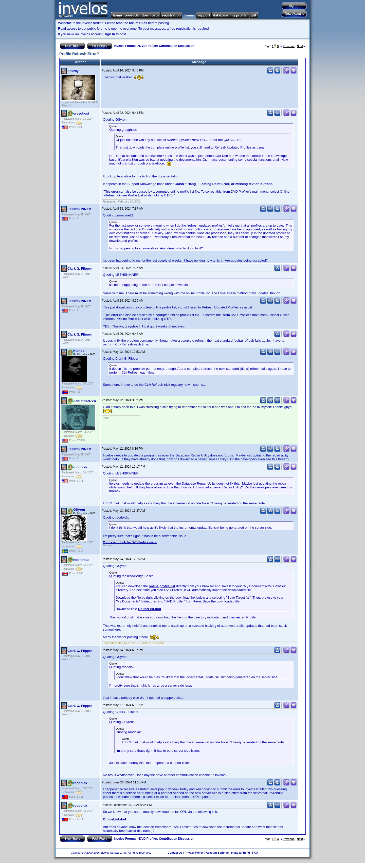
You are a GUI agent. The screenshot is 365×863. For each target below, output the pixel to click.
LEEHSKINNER (79, 209)
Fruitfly (73, 71)
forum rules (138, 23)
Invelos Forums (125, 46)
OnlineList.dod (149, 609)
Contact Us (175, 852)
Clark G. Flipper (79, 268)
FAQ (255, 852)
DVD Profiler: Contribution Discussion (166, 46)
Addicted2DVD (84, 401)
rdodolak (80, 467)
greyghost (81, 113)
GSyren (79, 509)
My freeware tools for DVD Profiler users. (130, 542)
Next (301, 46)
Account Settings (217, 852)
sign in (109, 34)
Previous (287, 46)
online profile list (162, 586)
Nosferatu (81, 560)
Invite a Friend (240, 852)
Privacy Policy (194, 852)
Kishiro (79, 351)
